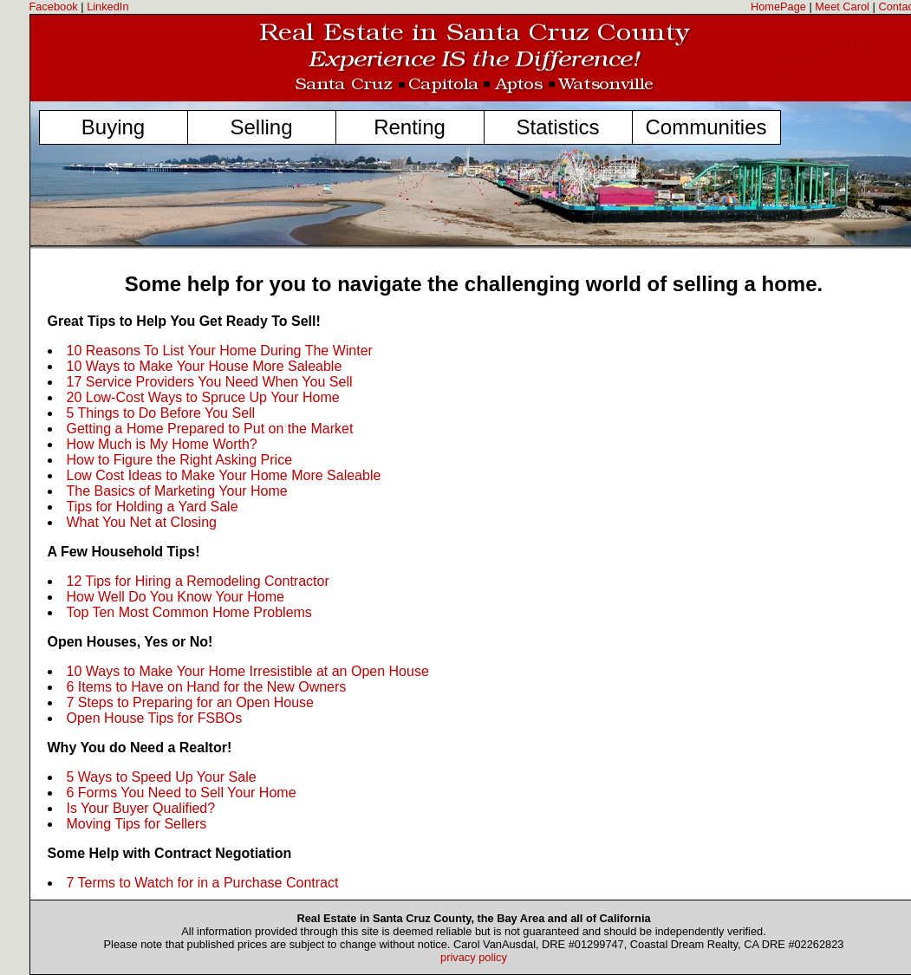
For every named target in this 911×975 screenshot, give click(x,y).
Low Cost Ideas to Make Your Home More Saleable (224, 475)
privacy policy (473, 957)
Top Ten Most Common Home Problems (189, 612)
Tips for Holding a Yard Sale (152, 506)
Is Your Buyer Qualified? (141, 808)
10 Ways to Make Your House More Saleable (204, 366)
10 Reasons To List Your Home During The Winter (220, 350)
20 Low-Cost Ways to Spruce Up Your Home (203, 397)
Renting (410, 127)
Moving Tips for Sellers (137, 823)
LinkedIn (107, 6)
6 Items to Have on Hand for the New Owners (207, 686)
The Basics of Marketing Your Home (177, 491)
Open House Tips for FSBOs (155, 718)
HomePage (778, 6)
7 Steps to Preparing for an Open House (191, 702)
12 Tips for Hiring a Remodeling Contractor (198, 581)
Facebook (53, 6)
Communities (705, 127)
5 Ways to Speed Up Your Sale (162, 777)
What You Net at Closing (142, 522)
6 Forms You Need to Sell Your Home (181, 792)
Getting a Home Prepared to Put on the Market (210, 428)
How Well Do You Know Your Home (175, 596)
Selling (261, 127)
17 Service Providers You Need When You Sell (210, 381)
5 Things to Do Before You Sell (161, 413)
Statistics (557, 127)
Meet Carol (842, 6)
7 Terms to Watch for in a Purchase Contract (203, 882)
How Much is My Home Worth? (162, 444)
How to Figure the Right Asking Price (180, 459)
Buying (113, 127)
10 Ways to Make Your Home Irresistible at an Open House (248, 671)
